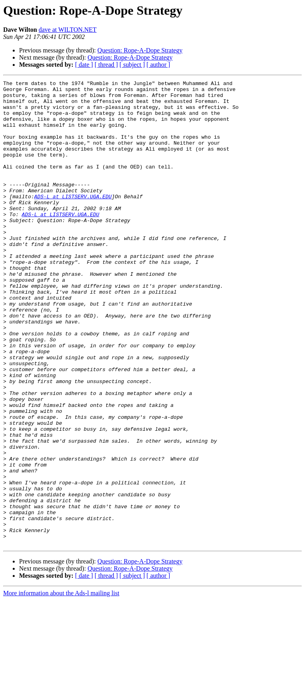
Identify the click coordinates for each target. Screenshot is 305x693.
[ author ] (158, 64)
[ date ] (84, 64)
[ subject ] (132, 64)
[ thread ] (106, 64)
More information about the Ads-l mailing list (61, 686)
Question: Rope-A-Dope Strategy (139, 50)
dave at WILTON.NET (68, 29)
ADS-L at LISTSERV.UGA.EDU (73, 220)
